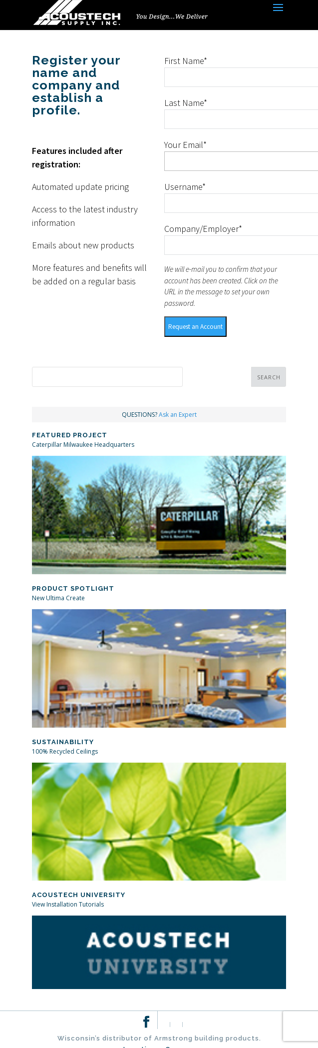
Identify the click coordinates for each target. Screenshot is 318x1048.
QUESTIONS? (159, 414)
